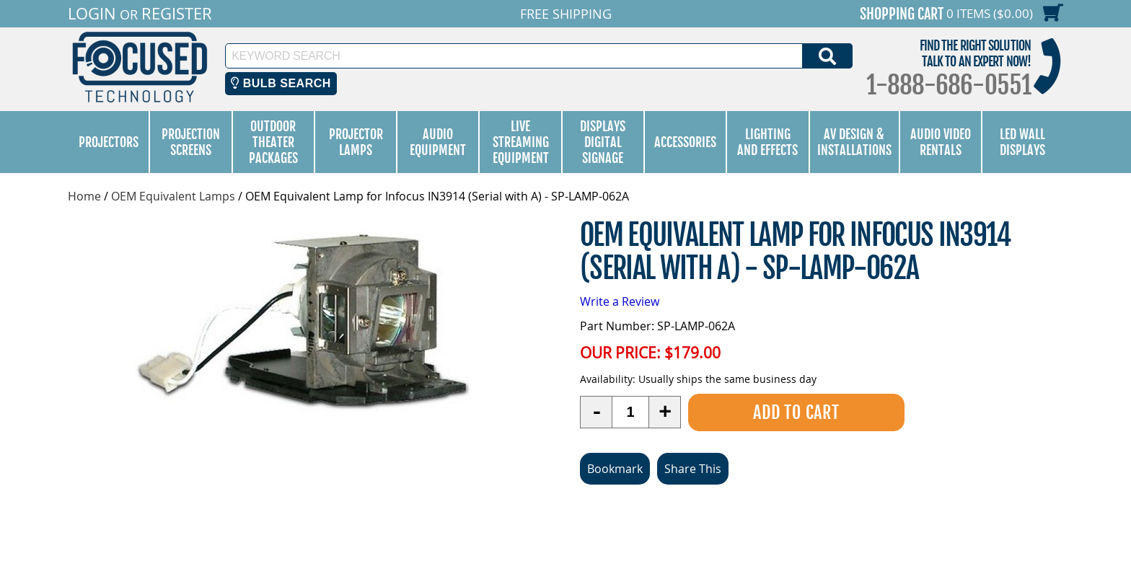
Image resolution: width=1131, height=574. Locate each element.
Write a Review (619, 301)
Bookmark (615, 468)
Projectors (108, 142)
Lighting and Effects (767, 142)
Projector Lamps (356, 142)
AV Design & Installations (854, 142)
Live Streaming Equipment (521, 142)
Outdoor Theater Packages (273, 142)
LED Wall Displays (1022, 142)
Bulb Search (281, 83)
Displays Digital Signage (602, 142)
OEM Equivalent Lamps (173, 196)
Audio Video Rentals (940, 142)
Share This (692, 468)
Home (84, 196)
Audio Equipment (438, 142)
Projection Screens (191, 142)
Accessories (685, 142)
